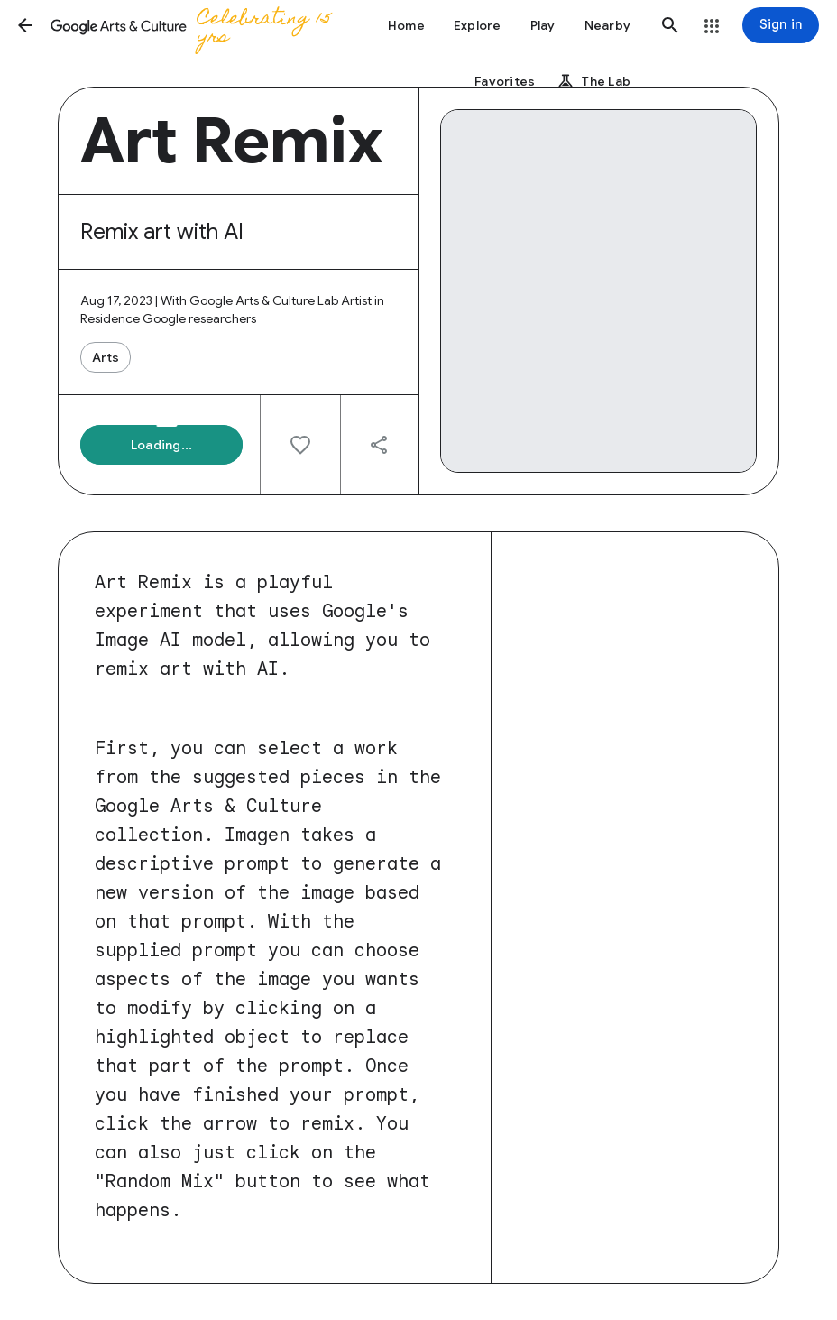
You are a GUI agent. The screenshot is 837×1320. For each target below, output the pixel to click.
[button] (25, 25)
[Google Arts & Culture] (195, 25)
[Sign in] (780, 25)
